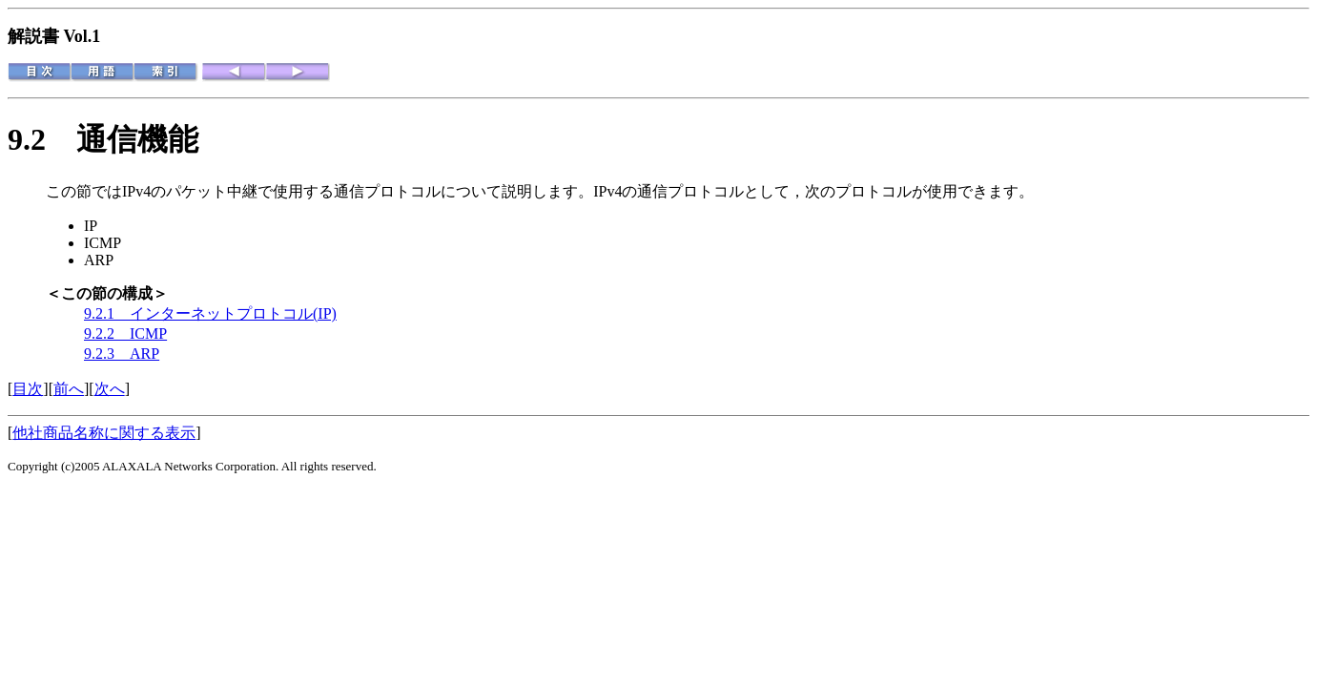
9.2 (42, 139)
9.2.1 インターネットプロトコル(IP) (210, 313)
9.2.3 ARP (121, 353)
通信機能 (137, 139)
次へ (109, 389)
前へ (68, 389)
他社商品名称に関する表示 (103, 433)
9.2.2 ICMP (125, 333)
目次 (27, 389)
